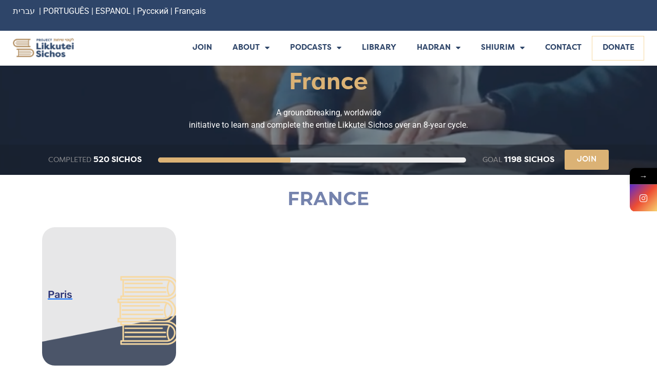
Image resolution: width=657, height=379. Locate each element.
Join (202, 48)
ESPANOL (113, 11)
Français (190, 11)
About (251, 48)
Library (379, 48)
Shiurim (503, 48)
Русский (153, 11)
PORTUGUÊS (66, 11)
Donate (618, 48)
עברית (24, 11)
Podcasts (315, 48)
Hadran (438, 48)
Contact (563, 48)
